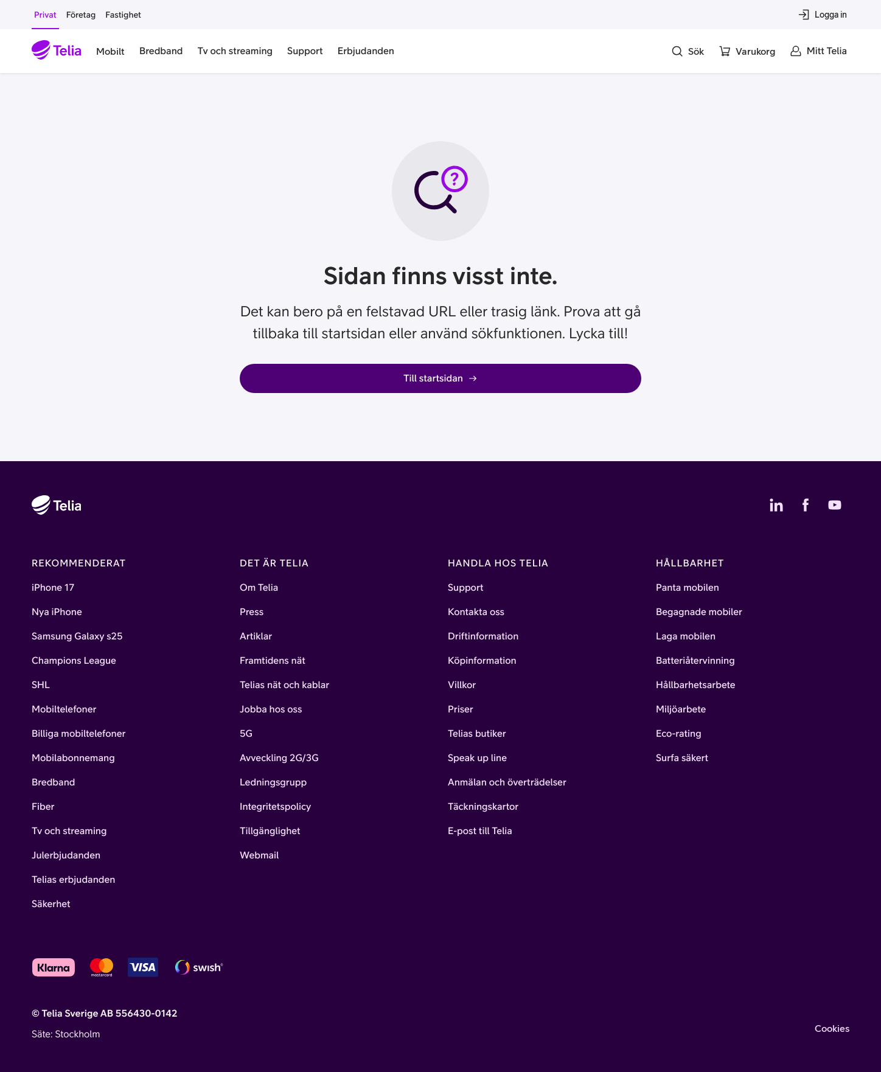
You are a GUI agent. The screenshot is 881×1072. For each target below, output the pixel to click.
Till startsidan (440, 378)
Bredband (53, 782)
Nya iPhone (57, 612)
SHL (41, 685)
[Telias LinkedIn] (776, 505)
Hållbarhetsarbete (696, 685)
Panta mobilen (687, 587)
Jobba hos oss (271, 709)
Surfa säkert (682, 758)
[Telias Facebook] (805, 505)
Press (251, 612)
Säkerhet (51, 904)
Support (466, 587)
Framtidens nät (272, 660)
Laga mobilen (686, 636)
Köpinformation (482, 660)
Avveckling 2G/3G (279, 758)
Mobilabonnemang (73, 758)
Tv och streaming (69, 831)
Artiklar (256, 636)
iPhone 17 (53, 587)
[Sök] (687, 51)
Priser (460, 709)
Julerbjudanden (66, 855)
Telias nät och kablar (284, 685)
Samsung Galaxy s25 (77, 636)
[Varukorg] (747, 51)
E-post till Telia (480, 831)
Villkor (462, 685)
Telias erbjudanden (73, 879)
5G (246, 733)
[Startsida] (57, 51)
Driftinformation (483, 636)
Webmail (259, 855)
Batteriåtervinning (695, 660)
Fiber (43, 806)
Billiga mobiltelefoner (78, 733)
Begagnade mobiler (699, 612)
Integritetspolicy (275, 806)
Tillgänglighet (270, 831)
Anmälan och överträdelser (507, 782)
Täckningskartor (483, 806)
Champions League (74, 660)
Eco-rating (679, 733)
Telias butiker (477, 733)
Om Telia (259, 587)
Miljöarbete (681, 709)
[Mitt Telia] (818, 51)
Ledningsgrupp (273, 782)
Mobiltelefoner (64, 709)
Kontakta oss (476, 612)
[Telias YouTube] (834, 505)
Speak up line (477, 758)
